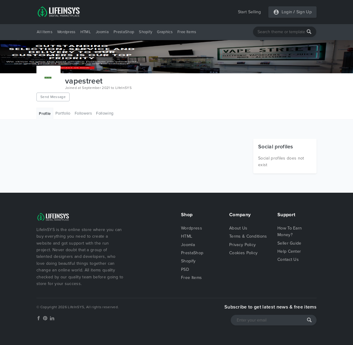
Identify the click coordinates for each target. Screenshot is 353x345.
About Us (238, 228)
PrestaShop (124, 32)
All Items (44, 32)
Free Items (186, 32)
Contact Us (288, 259)
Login (287, 11)
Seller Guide (289, 243)
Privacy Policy (242, 244)
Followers (83, 113)
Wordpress (66, 32)
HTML (85, 32)
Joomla (102, 32)
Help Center (289, 251)
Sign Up (304, 11)
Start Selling (249, 11)
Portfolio (62, 113)
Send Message (53, 97)
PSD (185, 269)
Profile (45, 113)
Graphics (165, 32)
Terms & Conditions (248, 236)
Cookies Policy (243, 252)
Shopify (145, 32)
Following (104, 113)
